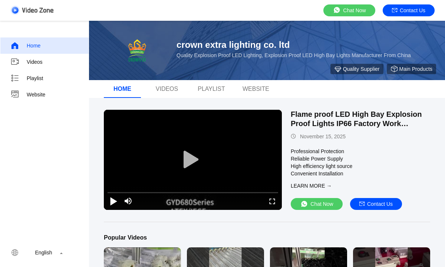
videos (167, 89)
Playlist (26, 78)
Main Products (411, 69)
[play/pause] (113, 201)
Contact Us (408, 10)
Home (25, 45)
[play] (193, 160)
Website (27, 94)
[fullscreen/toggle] (272, 201)
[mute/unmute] (128, 201)
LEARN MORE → (311, 186)
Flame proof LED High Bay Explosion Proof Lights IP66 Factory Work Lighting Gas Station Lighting (356, 123)
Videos (26, 61)
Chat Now (349, 10)
